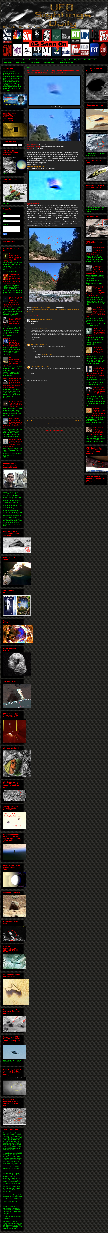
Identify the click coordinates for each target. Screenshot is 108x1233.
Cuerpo (33, 366)
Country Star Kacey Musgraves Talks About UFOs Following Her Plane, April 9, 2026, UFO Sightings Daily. (12, 301)
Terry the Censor (35, 319)
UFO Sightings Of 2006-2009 (65, 62)
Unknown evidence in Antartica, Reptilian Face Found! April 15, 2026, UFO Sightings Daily (12, 342)
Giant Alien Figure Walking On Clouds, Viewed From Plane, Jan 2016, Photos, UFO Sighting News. (12, 443)
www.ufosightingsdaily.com (35, 167)
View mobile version (54, 423)
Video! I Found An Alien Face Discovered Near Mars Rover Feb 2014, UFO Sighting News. (95, 431)
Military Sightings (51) (21, 62)
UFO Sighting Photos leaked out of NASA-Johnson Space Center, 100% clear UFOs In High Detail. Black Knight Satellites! (95, 371)
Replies (34, 351)
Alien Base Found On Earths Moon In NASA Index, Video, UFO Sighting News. (95, 391)
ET (43, 309)
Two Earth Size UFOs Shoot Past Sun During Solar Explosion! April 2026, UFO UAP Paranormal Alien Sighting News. (12, 279)
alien (33, 309)
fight (45, 309)
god (47, 309)
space (64, 309)
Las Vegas (51, 309)
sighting (56, 309)
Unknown (33, 344)
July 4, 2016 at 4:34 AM (47, 354)
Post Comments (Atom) (57, 430)
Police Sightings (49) (89, 59)
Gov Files (23, 59)
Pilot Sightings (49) (61, 59)
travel (73, 309)
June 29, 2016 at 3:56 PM (46, 319)
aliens (36, 309)
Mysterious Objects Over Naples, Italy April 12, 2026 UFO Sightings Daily (15, 404)
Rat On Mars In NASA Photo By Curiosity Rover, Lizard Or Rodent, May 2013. (95, 351)
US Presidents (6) (47, 59)
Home (5, 59)
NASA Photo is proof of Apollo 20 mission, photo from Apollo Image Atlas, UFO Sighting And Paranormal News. (95, 312)
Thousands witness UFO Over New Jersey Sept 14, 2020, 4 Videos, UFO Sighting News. (95, 250)
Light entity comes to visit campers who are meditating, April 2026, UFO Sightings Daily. (12, 257)
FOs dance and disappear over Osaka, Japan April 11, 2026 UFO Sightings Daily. (12, 361)
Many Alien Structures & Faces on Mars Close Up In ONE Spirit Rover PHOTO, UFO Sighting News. (95, 412)
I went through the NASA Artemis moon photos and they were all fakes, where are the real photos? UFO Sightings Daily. (12, 383)
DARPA (40, 309)
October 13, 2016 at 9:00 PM (42, 366)
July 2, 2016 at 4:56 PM (43, 328)
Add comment (31, 376)
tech (68, 309)
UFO (28, 311)
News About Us (8, 62)
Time (70, 309)
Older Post (78, 421)
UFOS (31, 311)
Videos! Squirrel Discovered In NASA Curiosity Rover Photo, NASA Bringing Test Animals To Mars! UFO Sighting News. (95, 291)
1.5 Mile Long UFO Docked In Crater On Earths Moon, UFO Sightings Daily (12, 321)
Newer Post (30, 421)
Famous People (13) (34, 59)
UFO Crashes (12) (35, 62)
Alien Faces (14, 59)
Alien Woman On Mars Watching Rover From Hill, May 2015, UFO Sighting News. (94, 269)
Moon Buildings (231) (75, 59)
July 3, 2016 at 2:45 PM (41, 344)
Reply (32, 323)
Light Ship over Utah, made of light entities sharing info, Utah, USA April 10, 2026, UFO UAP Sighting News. (12, 423)
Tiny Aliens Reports (49, 62)
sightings (61, 309)
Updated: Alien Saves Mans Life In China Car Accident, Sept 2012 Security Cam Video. (95, 332)
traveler (77, 309)
